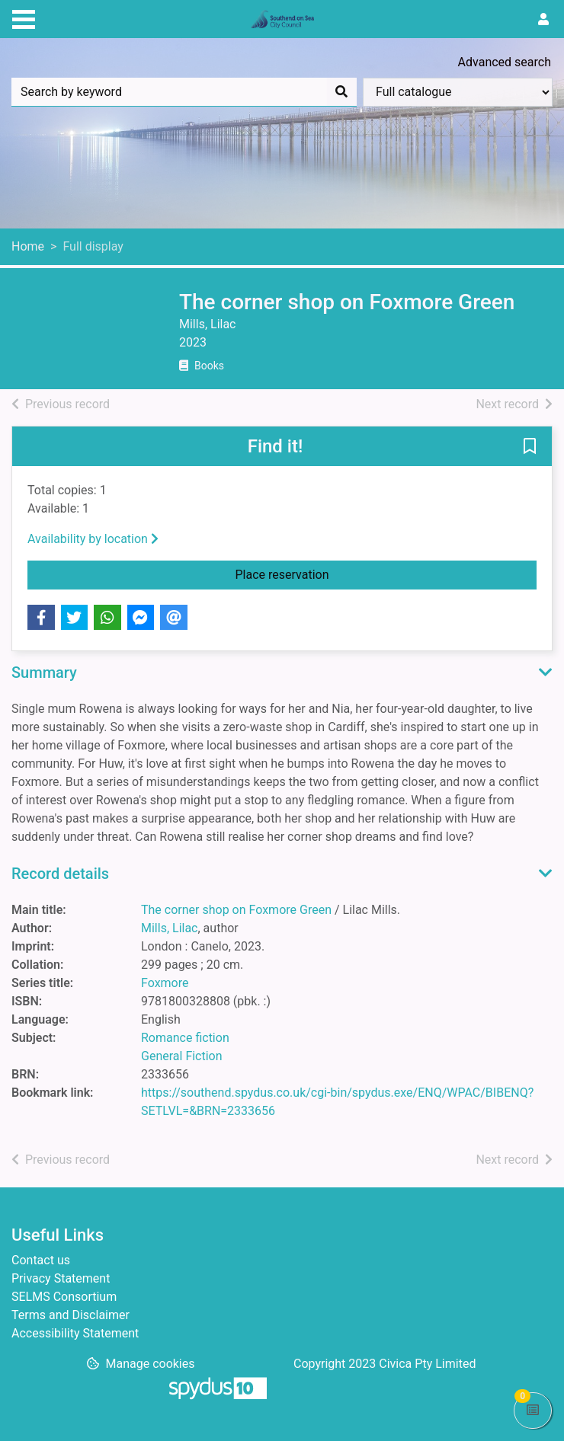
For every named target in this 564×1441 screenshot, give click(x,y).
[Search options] (458, 92)
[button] (530, 447)
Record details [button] (60, 873)
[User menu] (543, 20)
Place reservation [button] (386, 573)
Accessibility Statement (75, 1333)
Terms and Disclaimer (70, 1315)
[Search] (341, 92)
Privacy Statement (60, 1278)
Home (27, 246)
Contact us (40, 1260)
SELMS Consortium (64, 1296)
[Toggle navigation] (23, 17)
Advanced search (504, 62)
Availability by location (93, 539)
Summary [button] (44, 672)
